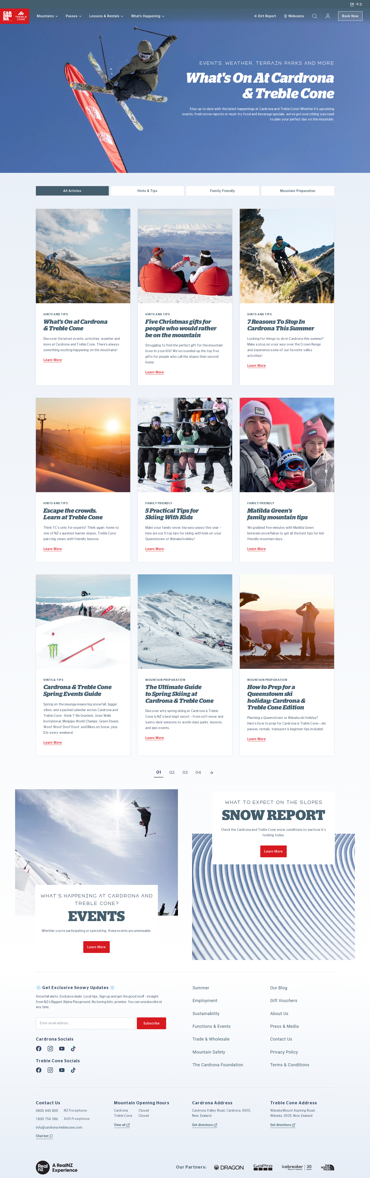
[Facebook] (40, 1048)
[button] (314, 16)
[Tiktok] (74, 1048)
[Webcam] (294, 16)
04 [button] (198, 773)
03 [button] (185, 773)
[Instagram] (51, 1048)
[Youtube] (63, 1048)
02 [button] (172, 773)
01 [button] (158, 772)
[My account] (328, 16)
